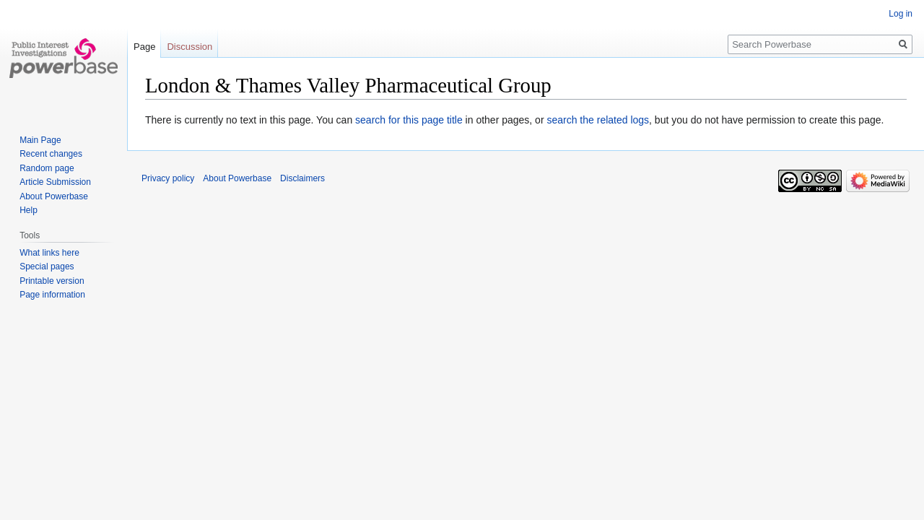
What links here (49, 253)
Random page (46, 168)
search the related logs (597, 120)
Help (28, 210)
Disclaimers (302, 178)
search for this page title (409, 120)
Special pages (46, 266)
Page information (52, 295)
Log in (900, 14)
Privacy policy (167, 178)
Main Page (40, 140)
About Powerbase (53, 196)
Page (144, 46)
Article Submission (55, 182)
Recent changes (50, 154)
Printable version (51, 281)
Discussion (189, 46)
